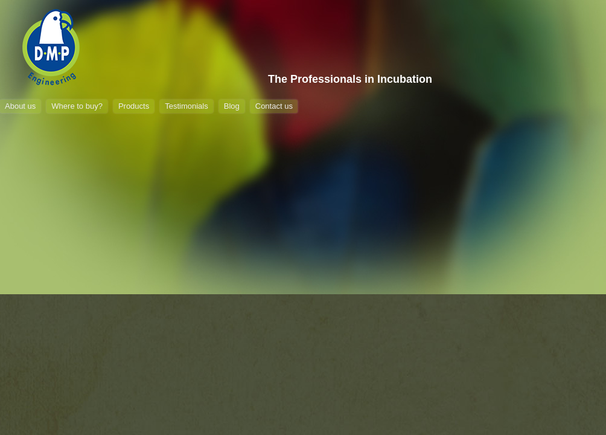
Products (133, 106)
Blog (232, 106)
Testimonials (186, 106)
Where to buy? (77, 106)
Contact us (274, 106)
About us (20, 106)
